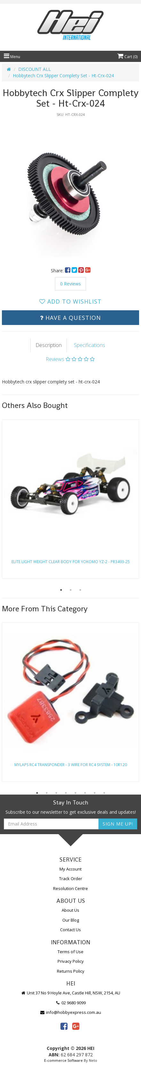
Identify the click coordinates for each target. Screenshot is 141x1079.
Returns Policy (70, 971)
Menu (12, 56)
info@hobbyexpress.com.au (70, 1012)
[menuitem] (68, 271)
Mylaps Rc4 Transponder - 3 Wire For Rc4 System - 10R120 (70, 764)
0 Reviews (70, 284)
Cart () (127, 56)
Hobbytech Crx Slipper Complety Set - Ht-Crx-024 (63, 75)
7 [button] (94, 793)
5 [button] (75, 793)
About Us (70, 910)
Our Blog (70, 920)
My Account (70, 869)
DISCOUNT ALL (34, 69)
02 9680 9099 (70, 1003)
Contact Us (70, 929)
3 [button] (80, 590)
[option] (70, 188)
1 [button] (61, 590)
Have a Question (70, 317)
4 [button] (66, 793)
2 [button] (70, 590)
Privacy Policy (71, 961)
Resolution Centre (70, 888)
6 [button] (85, 793)
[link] (63, 1026)
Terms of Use (70, 951)
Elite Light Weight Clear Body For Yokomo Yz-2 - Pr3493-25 (71, 561)
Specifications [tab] (89, 345)
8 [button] (104, 793)
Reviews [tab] (70, 359)
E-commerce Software (63, 1060)
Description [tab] (48, 345)
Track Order (70, 878)
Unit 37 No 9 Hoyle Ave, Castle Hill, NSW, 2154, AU (71, 993)
